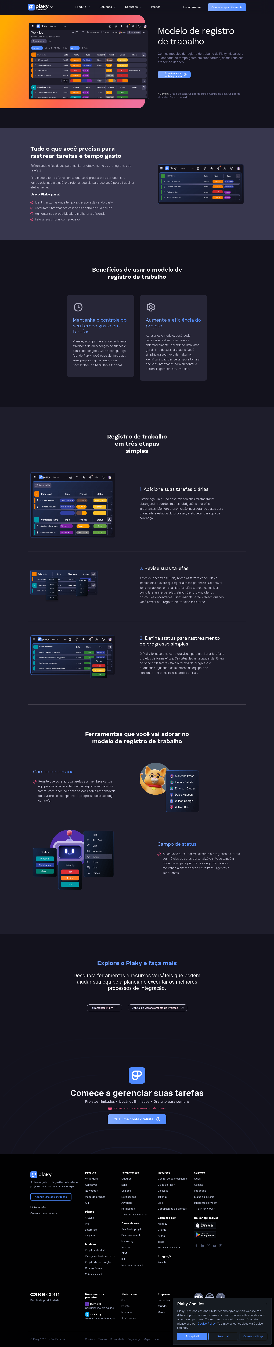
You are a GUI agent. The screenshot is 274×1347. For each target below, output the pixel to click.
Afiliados (163, 1305)
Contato (198, 1184)
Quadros (126, 1178)
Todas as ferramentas (134, 1214)
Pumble (162, 1262)
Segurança (134, 1339)
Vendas (125, 1247)
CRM (124, 1253)
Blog (160, 1202)
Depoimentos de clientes (172, 1208)
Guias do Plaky (166, 1184)
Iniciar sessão (192, 7)
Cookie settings (253, 1336)
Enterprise (91, 1229)
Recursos (131, 7)
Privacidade (117, 1339)
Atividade (126, 1202)
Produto (80, 7)
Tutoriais (163, 1196)
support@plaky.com (205, 1202)
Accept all (192, 1336)
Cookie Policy (206, 1323)
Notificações (128, 1196)
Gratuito (89, 1217)
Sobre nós (164, 1300)
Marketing (127, 1241)
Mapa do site (151, 1339)
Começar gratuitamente (227, 7)
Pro (87, 1223)
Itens (124, 1184)
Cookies (90, 1339)
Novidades (91, 1190)
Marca (161, 1312)
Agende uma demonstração (51, 1196)
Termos (102, 1339)
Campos (126, 1190)
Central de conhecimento (172, 1178)
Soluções (105, 7)
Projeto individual (95, 1250)
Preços (155, 7)
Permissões (128, 1208)
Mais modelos (93, 1274)
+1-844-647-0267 (204, 1208)
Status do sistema (204, 1196)
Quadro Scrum (93, 1268)
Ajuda (197, 1178)
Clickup (162, 1229)
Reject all (223, 1336)
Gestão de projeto (132, 1229)
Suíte (124, 1300)
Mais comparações (169, 1247)
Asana (161, 1235)
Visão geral (91, 1178)
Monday (162, 1223)
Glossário (163, 1190)
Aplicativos (91, 1184)
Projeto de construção (98, 1262)
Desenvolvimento (131, 1235)
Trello (161, 1241)
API (87, 1202)
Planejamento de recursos (100, 1256)
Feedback (200, 1190)
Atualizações (128, 1318)
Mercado (126, 1312)
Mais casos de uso (132, 1265)
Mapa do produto (95, 1196)
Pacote (125, 1305)
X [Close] (266, 1304)
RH (123, 1259)
